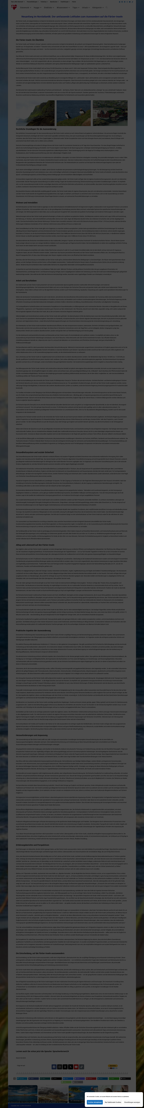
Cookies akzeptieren (95, 1102)
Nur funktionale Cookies (113, 1102)
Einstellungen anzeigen (132, 1102)
